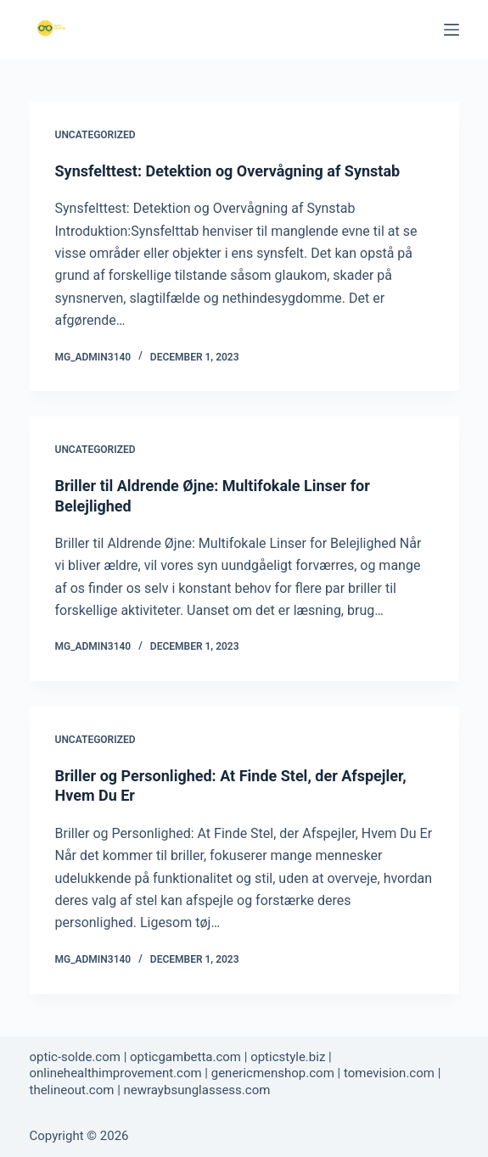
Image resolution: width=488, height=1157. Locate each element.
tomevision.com (389, 1073)
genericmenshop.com (272, 1073)
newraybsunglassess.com (197, 1090)
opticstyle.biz (287, 1057)
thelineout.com (72, 1090)
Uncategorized (95, 135)
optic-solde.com (75, 1057)
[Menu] (451, 29)
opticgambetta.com (185, 1057)
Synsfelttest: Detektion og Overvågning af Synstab (228, 171)
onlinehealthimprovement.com (116, 1073)
